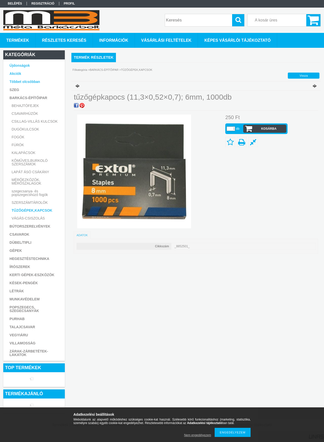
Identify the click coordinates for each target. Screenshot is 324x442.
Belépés (15, 3)
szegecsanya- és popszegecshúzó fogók (30, 193)
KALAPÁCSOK (23, 153)
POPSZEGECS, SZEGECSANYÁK (24, 309)
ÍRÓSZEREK (20, 267)
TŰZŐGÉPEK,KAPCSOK (32, 210)
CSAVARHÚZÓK (25, 114)
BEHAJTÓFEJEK (25, 106)
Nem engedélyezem (197, 435)
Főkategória (80, 69)
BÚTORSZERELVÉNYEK (30, 226)
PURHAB (17, 319)
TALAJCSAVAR (22, 327)
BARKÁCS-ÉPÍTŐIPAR (104, 69)
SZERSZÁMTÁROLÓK (30, 203)
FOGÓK (18, 137)
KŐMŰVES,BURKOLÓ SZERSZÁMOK (30, 162)
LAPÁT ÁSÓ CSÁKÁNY (30, 172)
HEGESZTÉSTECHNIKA (29, 259)
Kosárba (269, 128)
